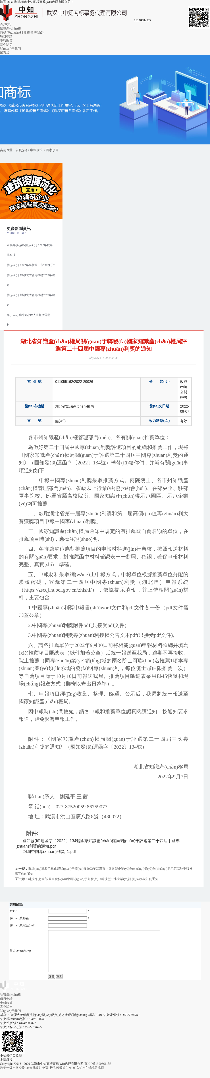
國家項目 (52, 150)
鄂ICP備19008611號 (97, 1072)
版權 (27, 32)
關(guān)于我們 (10, 48)
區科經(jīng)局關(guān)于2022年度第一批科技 (31, 250)
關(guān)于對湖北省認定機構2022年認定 (31, 280)
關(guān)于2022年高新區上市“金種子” (30, 265)
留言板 (4, 52)
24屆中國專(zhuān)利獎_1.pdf (49, 851)
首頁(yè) (5, 24)
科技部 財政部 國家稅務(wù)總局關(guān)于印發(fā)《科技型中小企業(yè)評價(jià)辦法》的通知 (93, 879)
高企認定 (6, 44)
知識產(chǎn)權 (10, 28)
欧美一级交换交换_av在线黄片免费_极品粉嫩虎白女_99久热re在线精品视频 (52, 1076)
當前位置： (8, 150)
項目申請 (6, 36)
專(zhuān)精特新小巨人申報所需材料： (28, 319)
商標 (3, 32)
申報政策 (6, 40)
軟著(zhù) (37, 32)
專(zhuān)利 (15, 32)
